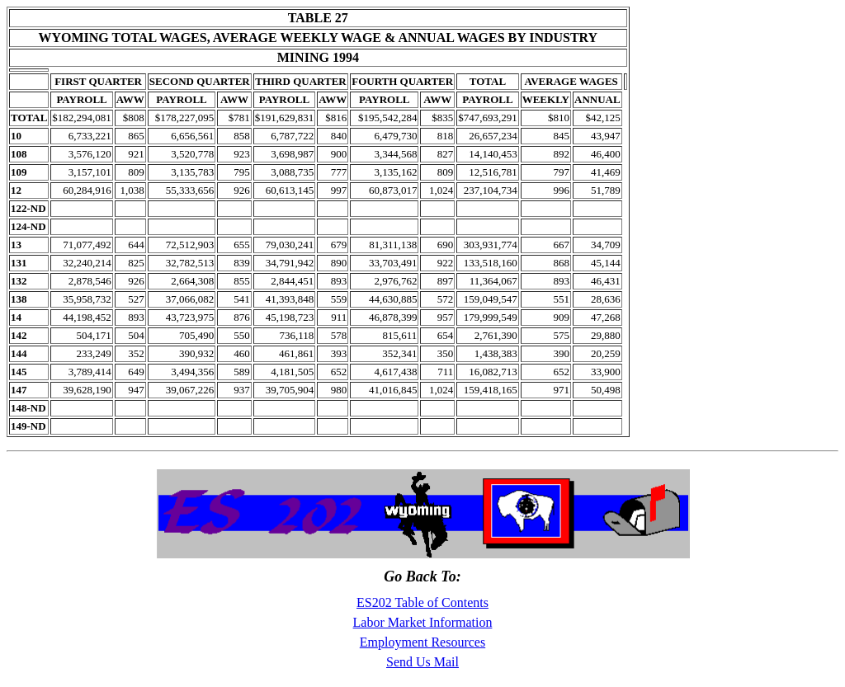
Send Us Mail (422, 662)
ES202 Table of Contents (422, 602)
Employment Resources (422, 642)
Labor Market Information (423, 622)
